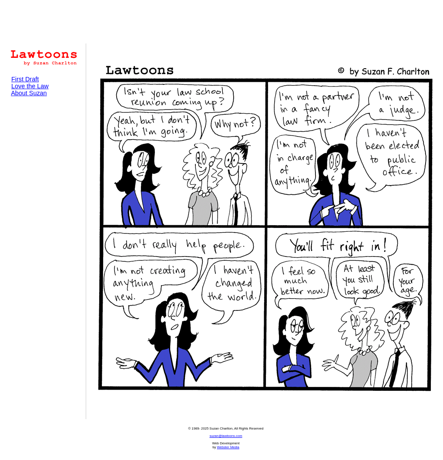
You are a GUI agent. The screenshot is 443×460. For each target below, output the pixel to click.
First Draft (25, 79)
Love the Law (30, 86)
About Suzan (29, 93)
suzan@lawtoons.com (225, 436)
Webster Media (228, 447)
